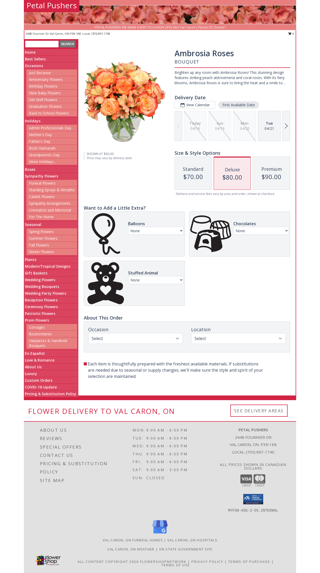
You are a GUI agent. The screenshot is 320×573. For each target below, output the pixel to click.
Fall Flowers (39, 245)
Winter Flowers (41, 251)
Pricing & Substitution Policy (50, 393)
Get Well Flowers (43, 99)
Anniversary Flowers (46, 79)
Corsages (37, 327)
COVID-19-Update (41, 387)
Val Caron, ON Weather (130, 549)
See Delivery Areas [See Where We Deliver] (259, 411)
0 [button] (291, 34)
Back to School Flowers (49, 113)
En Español (35, 353)
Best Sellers (35, 58)
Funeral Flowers (42, 183)
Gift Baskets (36, 273)
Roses (30, 169)
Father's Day (39, 141)
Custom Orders (38, 380)
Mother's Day (40, 134)
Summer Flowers (43, 238)
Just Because (40, 72)
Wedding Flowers (40, 279)
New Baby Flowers (45, 92)
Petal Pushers (51, 5)
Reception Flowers (41, 300)
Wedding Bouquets (42, 286)
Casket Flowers (42, 196)
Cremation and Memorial (50, 210)
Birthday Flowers (43, 86)
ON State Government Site (186, 549)
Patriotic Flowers (40, 313)
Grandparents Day (44, 154)
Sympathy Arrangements (50, 203)
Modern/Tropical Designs (47, 266)
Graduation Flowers (45, 106)
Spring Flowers (41, 231)
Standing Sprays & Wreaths (52, 189)
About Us (33, 366)
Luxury (31, 373)
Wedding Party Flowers (45, 293)
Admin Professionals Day (50, 127)
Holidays (32, 120)
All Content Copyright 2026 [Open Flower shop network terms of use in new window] (108, 561)
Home (30, 52)
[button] (253, 499)
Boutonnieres (40, 333)
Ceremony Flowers (41, 306)
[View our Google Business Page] (160, 533)
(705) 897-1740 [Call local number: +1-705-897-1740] (100, 34)
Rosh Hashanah (42, 148)
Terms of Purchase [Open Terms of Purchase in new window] (249, 561)
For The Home (41, 216)
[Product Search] (42, 44)
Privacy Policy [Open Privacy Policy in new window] (207, 561)
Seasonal (33, 224)
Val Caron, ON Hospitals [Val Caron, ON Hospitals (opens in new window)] (192, 540)
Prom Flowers (37, 320)
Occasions (34, 65)
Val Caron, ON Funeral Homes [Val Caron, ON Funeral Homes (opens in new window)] (133, 540)
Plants (30, 259)
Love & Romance (39, 360)
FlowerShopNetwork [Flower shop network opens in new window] (163, 561)
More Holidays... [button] (42, 161)
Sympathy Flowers (41, 176)
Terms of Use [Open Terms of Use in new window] (175, 565)
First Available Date (238, 104)
